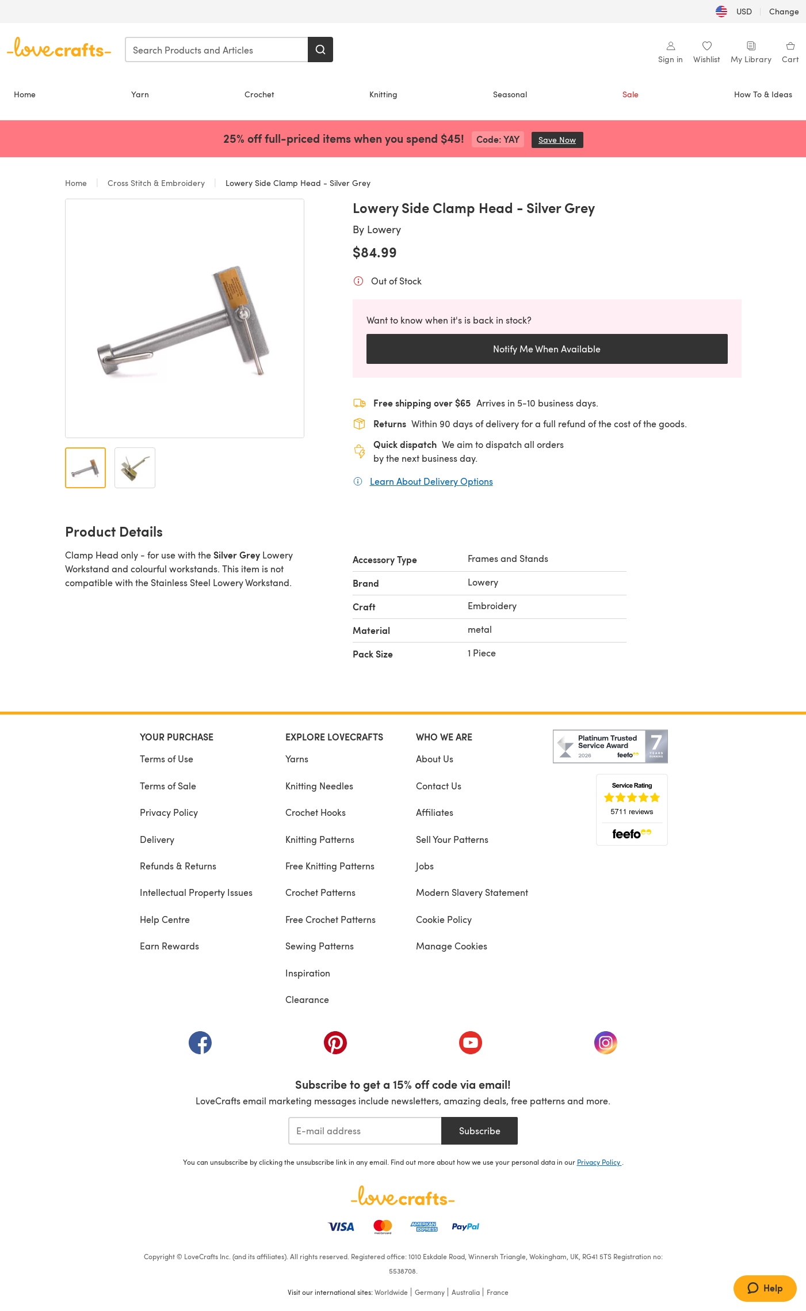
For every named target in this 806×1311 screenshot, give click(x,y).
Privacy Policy (169, 812)
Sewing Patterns (319, 946)
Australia (466, 1292)
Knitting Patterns (319, 839)
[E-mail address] (365, 1131)
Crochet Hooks (315, 812)
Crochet (259, 94)
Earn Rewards (169, 946)
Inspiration (307, 973)
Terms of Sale (168, 786)
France (498, 1292)
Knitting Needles (319, 786)
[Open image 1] (85, 467)
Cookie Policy (444, 919)
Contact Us (438, 786)
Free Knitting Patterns (330, 866)
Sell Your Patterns (452, 839)
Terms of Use (166, 759)
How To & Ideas (763, 94)
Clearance (307, 999)
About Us (434, 759)
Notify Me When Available (547, 349)
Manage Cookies (451, 946)
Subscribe (480, 1130)
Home (25, 94)
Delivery (157, 839)
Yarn (140, 94)
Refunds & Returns (178, 866)
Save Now (560, 139)
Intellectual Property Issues (196, 892)
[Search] (320, 49)
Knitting (383, 94)
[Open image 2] (134, 467)
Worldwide (391, 1292)
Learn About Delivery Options (431, 480)
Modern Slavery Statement (472, 892)
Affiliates (434, 812)
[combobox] (217, 49)
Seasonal (510, 94)
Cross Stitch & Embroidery (156, 182)
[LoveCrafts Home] (403, 1195)
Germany (430, 1292)
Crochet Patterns (320, 892)
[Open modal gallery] (184, 318)
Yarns (296, 759)
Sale (630, 94)
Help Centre (165, 919)
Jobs (425, 866)
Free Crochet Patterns (330, 919)
